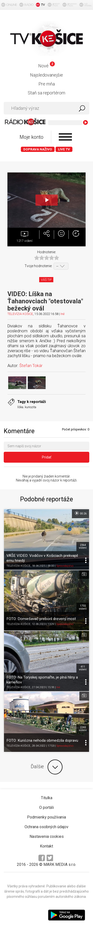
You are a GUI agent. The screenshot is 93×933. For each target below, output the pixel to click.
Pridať (46, 457)
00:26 (80, 513)
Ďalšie (46, 767)
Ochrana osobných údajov (46, 826)
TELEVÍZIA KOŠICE (20, 314)
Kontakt (46, 846)
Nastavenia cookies (47, 836)
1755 (83, 607)
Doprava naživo (37, 149)
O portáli (46, 807)
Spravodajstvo (64, 565)
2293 (83, 729)
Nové (46, 65)
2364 (83, 546)
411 (83, 668)
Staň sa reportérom (46, 92)
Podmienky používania (46, 817)
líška (20, 407)
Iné (62, 314)
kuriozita (30, 407)
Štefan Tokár (30, 365)
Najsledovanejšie (46, 75)
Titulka (46, 797)
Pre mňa (46, 83)
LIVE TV (64, 149)
